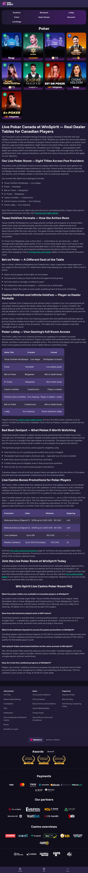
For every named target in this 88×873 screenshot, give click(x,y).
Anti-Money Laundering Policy (71, 705)
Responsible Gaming (12, 699)
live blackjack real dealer (40, 252)
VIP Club (7, 695)
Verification (8, 713)
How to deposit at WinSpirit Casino (15, 718)
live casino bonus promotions (23, 551)
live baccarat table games (46, 213)
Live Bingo (16, 22)
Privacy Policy (38, 713)
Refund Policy (67, 699)
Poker (16, 17)
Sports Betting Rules (41, 708)
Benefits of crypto (11, 729)
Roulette (17, 13)
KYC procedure (39, 699)
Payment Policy (68, 695)
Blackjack (44, 13)
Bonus (6, 725)
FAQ (5, 708)
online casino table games (30, 420)
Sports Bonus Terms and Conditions (42, 718)
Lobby (71, 13)
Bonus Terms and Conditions (44, 704)
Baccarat (71, 17)
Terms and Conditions (41, 695)
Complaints (8, 704)
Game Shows (44, 17)
